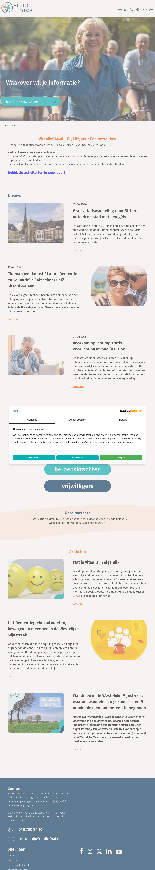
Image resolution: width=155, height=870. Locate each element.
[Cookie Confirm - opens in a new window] (131, 411)
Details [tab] (123, 419)
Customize (77, 457)
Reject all (33, 457)
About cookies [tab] (77, 419)
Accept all (121, 457)
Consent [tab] (32, 419)
